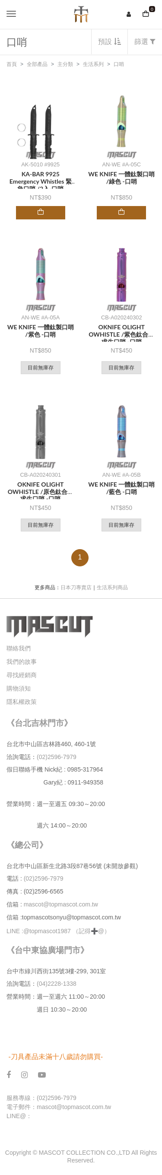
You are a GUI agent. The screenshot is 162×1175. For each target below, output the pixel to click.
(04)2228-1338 (56, 983)
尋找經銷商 (21, 675)
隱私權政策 (21, 701)
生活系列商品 (112, 587)
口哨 (119, 64)
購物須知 (18, 688)
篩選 (145, 41)
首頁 (11, 64)
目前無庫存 (41, 368)
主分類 (65, 64)
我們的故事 (21, 661)
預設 (109, 41)
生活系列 (93, 64)
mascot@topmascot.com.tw (62, 904)
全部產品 (37, 64)
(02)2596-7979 (56, 756)
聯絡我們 (18, 648)
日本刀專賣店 (76, 587)
